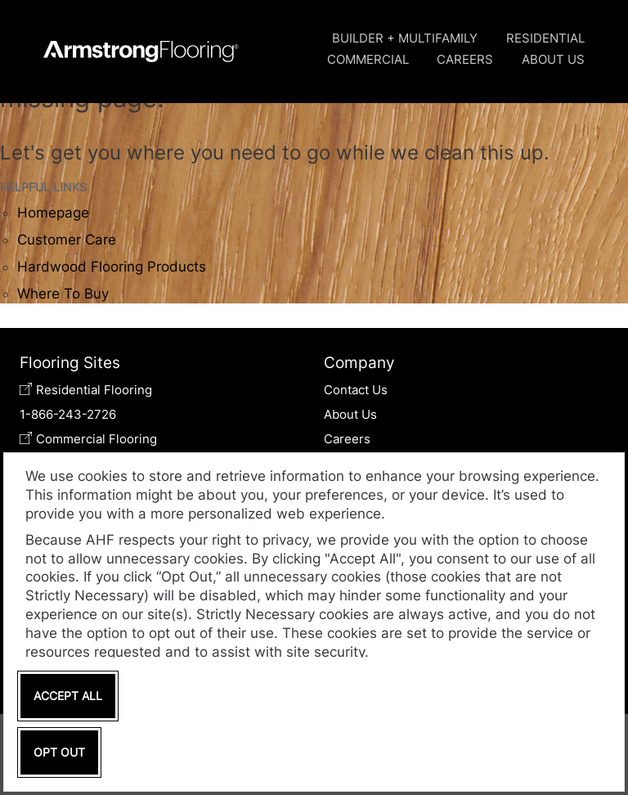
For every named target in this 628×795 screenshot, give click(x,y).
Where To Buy (63, 293)
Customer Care (66, 239)
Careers (465, 59)
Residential (545, 38)
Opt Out (59, 752)
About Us (553, 59)
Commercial (368, 59)
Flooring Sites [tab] (70, 362)
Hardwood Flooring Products (111, 266)
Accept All (68, 696)
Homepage (53, 212)
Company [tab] (359, 362)
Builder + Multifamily (405, 38)
